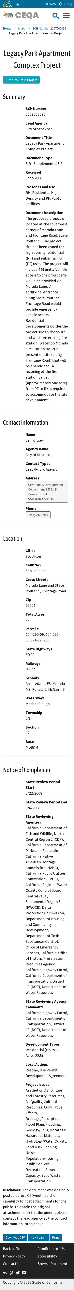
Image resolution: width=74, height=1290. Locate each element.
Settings (65, 4)
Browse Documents (53, 1263)
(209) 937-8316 (38, 515)
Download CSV (15, 1237)
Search (21, 28)
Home (7, 28)
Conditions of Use (52, 1248)
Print (55, 1237)
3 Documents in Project (21, 80)
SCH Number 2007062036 (49, 28)
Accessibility (47, 1256)
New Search (38, 1237)
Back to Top (12, 1248)
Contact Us (50, 3)
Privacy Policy (14, 1256)
